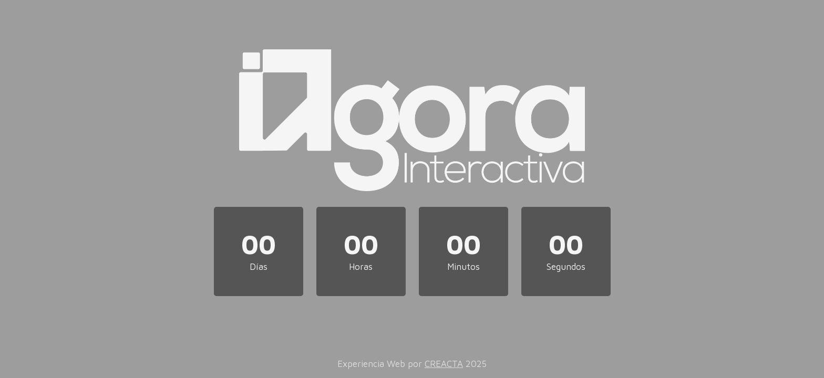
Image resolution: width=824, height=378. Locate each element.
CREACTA (444, 364)
